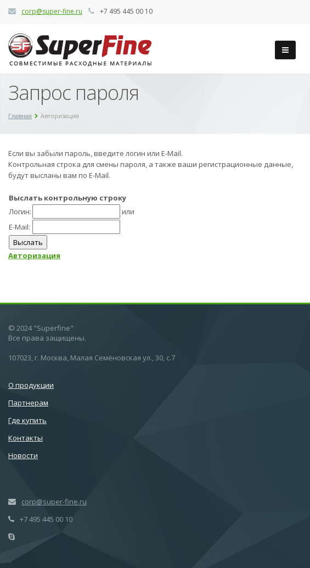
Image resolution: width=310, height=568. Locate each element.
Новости (23, 455)
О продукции (31, 385)
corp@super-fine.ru (51, 11)
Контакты (25, 438)
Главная (20, 116)
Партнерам (28, 403)
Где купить (27, 420)
